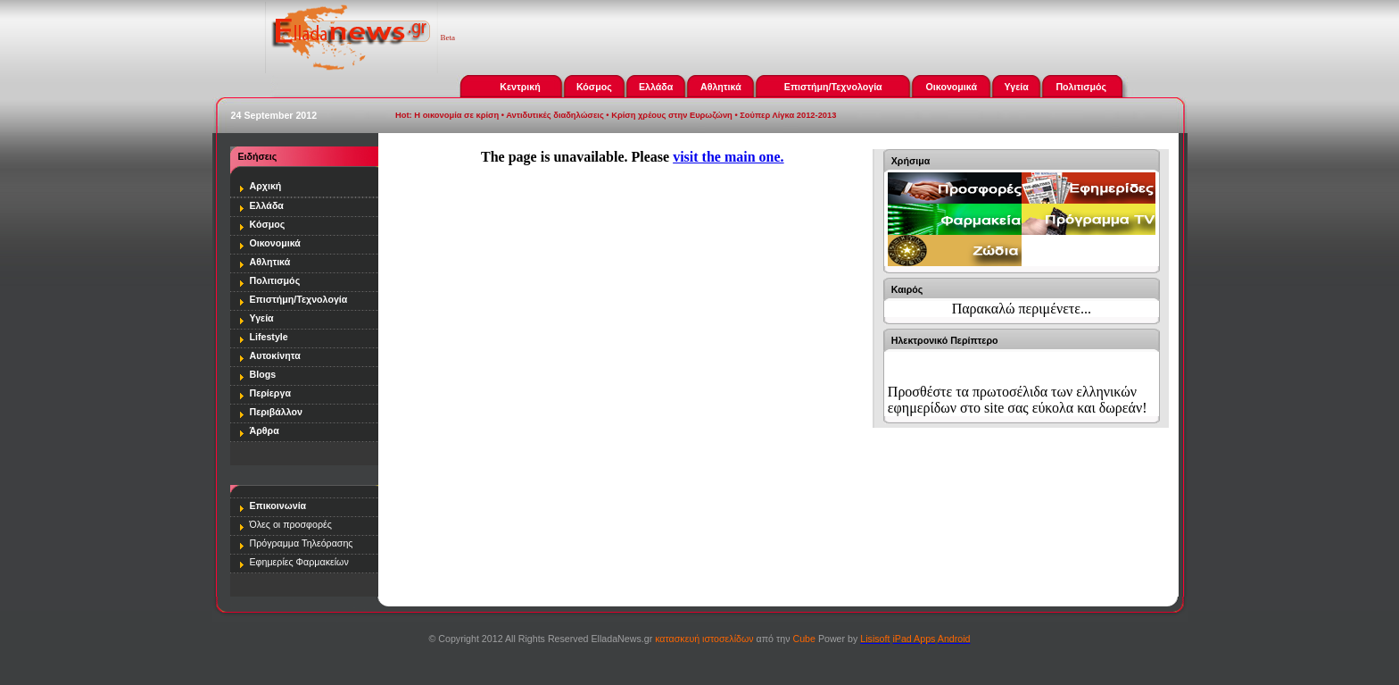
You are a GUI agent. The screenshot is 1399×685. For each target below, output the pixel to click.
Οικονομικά (951, 86)
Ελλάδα (656, 86)
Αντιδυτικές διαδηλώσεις (555, 115)
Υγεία (1017, 86)
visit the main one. (728, 156)
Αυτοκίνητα (275, 355)
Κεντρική (520, 86)
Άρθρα (264, 430)
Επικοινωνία (278, 505)
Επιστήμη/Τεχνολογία (833, 86)
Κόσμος (594, 86)
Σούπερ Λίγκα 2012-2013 (788, 115)
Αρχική (266, 185)
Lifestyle (269, 336)
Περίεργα (270, 393)
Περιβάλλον (276, 411)
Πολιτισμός (1080, 86)
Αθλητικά (720, 86)
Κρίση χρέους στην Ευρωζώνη (672, 115)
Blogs (263, 374)
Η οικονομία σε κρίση (456, 115)
